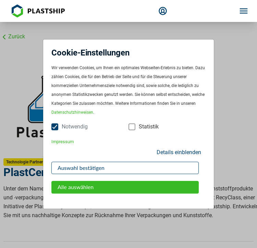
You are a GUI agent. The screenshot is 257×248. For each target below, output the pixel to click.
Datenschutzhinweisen (72, 112)
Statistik (149, 127)
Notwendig (75, 127)
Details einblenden (179, 152)
